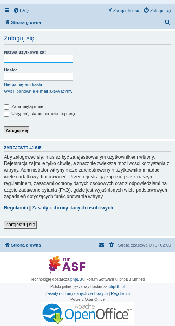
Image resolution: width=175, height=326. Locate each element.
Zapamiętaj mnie (23, 106)
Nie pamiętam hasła (23, 84)
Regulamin (16, 208)
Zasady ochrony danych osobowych (72, 208)
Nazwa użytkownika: (25, 52)
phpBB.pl (117, 286)
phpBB (76, 279)
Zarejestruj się (20, 224)
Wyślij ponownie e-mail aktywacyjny (38, 91)
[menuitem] (21, 10)
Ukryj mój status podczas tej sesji (39, 113)
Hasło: (10, 70)
